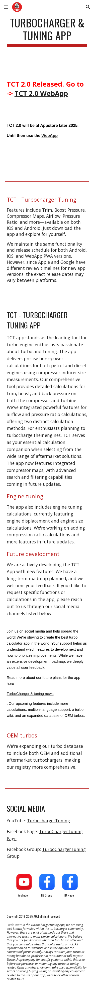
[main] (47, 33)
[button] (6, 7)
